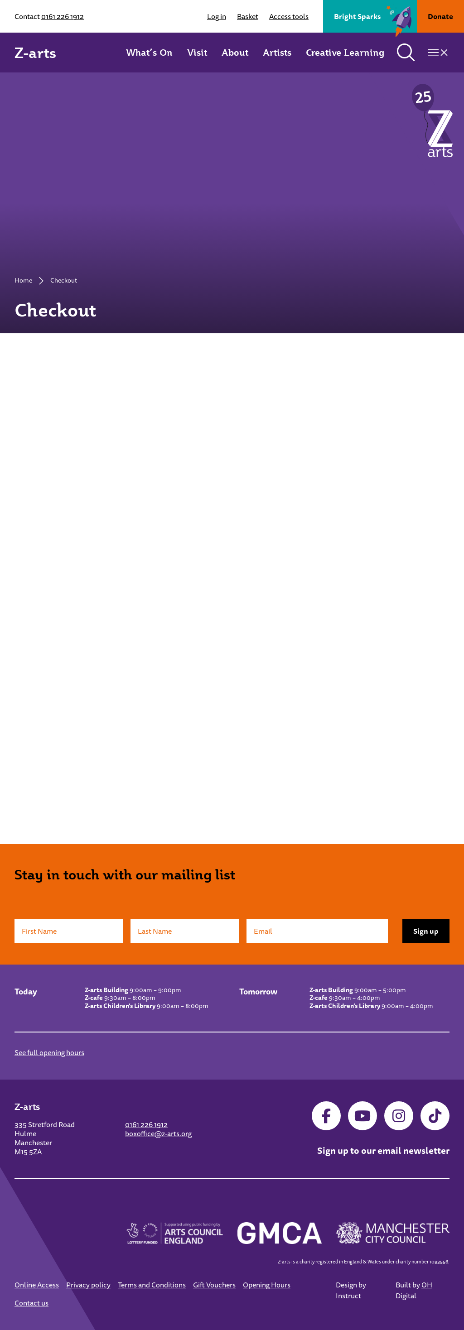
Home (23, 280)
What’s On (149, 52)
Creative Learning (345, 52)
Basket (247, 16)
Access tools (289, 16)
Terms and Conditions (152, 1285)
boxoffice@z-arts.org (158, 1133)
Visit (197, 52)
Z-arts (35, 52)
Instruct (348, 1295)
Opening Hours (266, 1285)
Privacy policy (88, 1285)
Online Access (36, 1285)
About (235, 52)
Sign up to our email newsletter (383, 1150)
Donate (440, 16)
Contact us (31, 1303)
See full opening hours (49, 1052)
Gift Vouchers (214, 1285)
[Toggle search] (406, 52)
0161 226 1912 (62, 16)
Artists (277, 52)
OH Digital (414, 1290)
